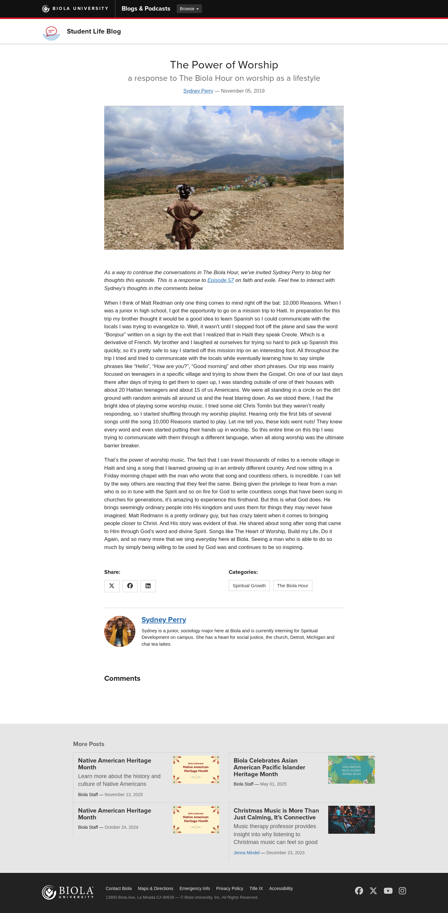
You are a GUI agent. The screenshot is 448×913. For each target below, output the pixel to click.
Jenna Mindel (246, 852)
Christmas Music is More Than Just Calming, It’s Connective (276, 814)
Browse (189, 8)
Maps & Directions (155, 888)
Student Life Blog (94, 31)
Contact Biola (119, 888)
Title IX (256, 888)
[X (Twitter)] (373, 891)
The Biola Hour (292, 585)
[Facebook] (359, 891)
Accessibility (281, 888)
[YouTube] (388, 891)
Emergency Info (195, 888)
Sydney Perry (198, 91)
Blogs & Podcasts (146, 8)
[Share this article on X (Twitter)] (111, 586)
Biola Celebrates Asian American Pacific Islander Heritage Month (269, 767)
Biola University (81, 8)
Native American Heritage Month (114, 764)
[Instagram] (402, 891)
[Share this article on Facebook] (130, 586)
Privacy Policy (229, 888)
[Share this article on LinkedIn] (148, 586)
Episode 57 (221, 280)
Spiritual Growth (249, 585)
